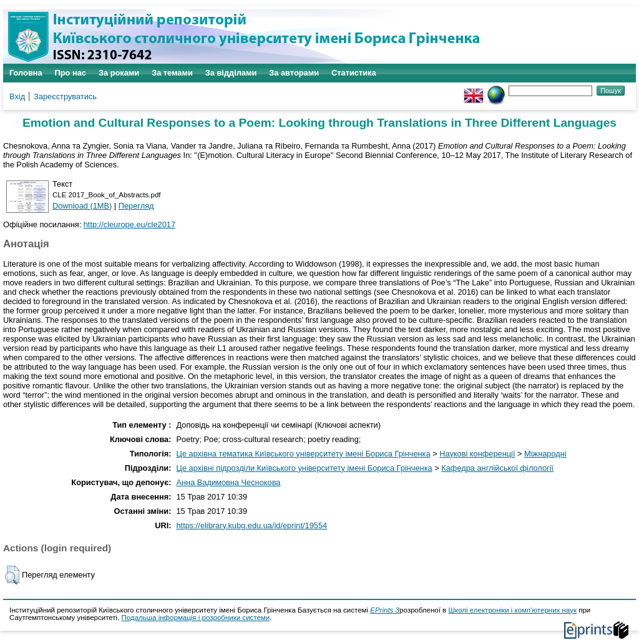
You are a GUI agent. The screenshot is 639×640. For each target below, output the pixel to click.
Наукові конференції (477, 453)
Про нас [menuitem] (70, 72)
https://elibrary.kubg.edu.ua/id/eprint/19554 (251, 525)
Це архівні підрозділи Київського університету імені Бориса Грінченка (304, 468)
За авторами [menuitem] (294, 72)
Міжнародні (545, 453)
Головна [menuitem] (25, 72)
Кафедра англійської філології (497, 468)
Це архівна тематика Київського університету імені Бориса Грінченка (303, 453)
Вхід (17, 96)
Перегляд (136, 205)
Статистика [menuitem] (353, 72)
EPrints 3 (384, 610)
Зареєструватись (65, 96)
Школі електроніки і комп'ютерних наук (512, 610)
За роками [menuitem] (119, 72)
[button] (12, 575)
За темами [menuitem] (172, 72)
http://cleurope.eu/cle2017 (129, 224)
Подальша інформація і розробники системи (196, 617)
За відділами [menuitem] (231, 72)
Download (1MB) (82, 205)
